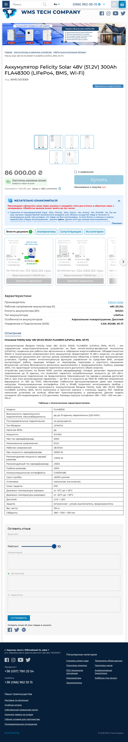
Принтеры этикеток (76, 665)
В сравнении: (114, 3)
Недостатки (17, 595)
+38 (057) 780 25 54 (19, 671)
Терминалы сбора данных (108, 660)
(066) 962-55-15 (84, 4)
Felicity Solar (115, 302)
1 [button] (62, 41)
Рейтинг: (13, 546)
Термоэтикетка (74, 682)
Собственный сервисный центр (21, 709)
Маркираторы (73, 677)
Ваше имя (13, 534)
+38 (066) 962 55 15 (19, 682)
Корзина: (122, 3)
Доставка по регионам (16, 700)
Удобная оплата (13, 705)
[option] (64, 34)
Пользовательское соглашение (21, 724)
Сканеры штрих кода (77, 660)
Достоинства (17, 573)
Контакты (12, 732)
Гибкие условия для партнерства (22, 719)
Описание (13, 333)
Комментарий (15, 552)
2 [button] (66, 41)
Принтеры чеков (103, 665)
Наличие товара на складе (19, 714)
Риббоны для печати (106, 677)
